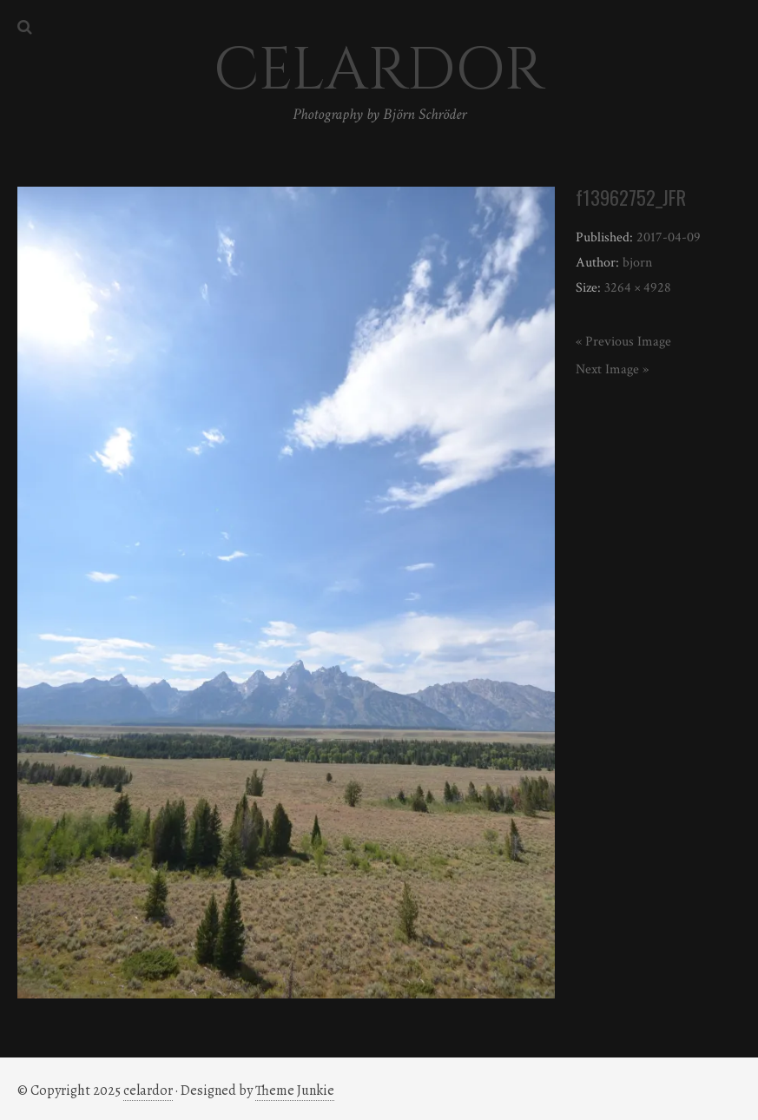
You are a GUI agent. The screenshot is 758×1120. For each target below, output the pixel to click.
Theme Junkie (294, 1090)
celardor (148, 1090)
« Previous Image (623, 342)
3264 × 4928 (637, 288)
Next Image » (612, 369)
